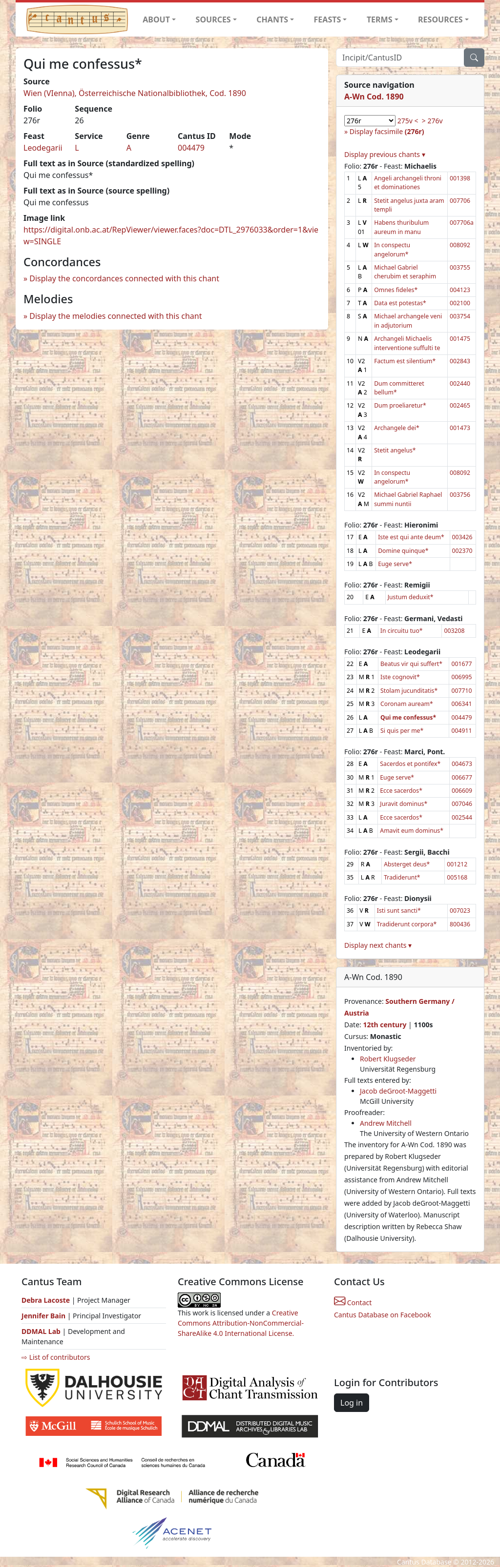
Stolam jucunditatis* (409, 690)
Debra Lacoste (45, 1300)
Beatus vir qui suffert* (411, 664)
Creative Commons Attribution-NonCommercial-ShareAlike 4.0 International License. (241, 1323)
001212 (457, 864)
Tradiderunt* (402, 877)
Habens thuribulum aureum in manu (401, 226)
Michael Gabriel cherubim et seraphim (405, 271)
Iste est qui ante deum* (411, 537)
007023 (460, 910)
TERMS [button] (380, 19)
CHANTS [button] (272, 19)
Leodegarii (42, 147)
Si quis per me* (401, 730)
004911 (461, 730)
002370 (462, 551)
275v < (407, 120)
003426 (462, 537)
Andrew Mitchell (386, 1123)
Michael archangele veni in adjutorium (408, 320)
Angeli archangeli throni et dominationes (407, 182)
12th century (384, 1024)
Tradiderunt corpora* (407, 924)
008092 (460, 245)
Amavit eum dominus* (411, 830)
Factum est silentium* (405, 361)
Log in (351, 1402)
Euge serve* (395, 564)
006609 (462, 790)
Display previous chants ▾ (384, 154)
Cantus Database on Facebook (382, 1314)
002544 (462, 817)
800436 (460, 924)
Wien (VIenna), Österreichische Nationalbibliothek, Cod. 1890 (134, 93)
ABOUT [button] (156, 19)
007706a (462, 222)
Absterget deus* (407, 864)
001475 (460, 338)
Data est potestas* (400, 303)
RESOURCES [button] (440, 19)
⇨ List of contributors (55, 1357)
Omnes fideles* (395, 290)
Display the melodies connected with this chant (115, 316)
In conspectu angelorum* (392, 249)
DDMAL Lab (41, 1331)
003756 (460, 494)
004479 (191, 147)
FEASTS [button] (327, 19)
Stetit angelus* (395, 450)
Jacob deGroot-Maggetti (398, 1091)
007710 (461, 690)
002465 (460, 405)
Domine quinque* (403, 551)
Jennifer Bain (44, 1315)
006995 (461, 677)
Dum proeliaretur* (400, 405)
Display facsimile (387, 131)
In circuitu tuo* (401, 631)
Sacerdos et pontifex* (410, 764)
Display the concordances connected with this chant (124, 278)
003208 (454, 631)
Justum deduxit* (411, 597)
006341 (461, 704)
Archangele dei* (396, 428)
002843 (460, 361)
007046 (462, 804)
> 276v (432, 120)
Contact (353, 1302)
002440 (460, 383)
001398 (460, 178)
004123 (460, 290)
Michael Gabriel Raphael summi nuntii (408, 499)
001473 (460, 428)
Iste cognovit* (400, 677)
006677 (462, 777)
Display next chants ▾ (378, 945)
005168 (457, 877)
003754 (460, 316)
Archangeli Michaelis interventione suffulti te (407, 343)
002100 (460, 303)
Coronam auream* (406, 704)
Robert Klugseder (388, 1058)
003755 (460, 267)
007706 (460, 200)
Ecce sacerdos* (401, 790)
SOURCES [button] (213, 19)
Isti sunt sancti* (399, 910)
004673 (462, 764)
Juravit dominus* (403, 804)
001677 (461, 664)
